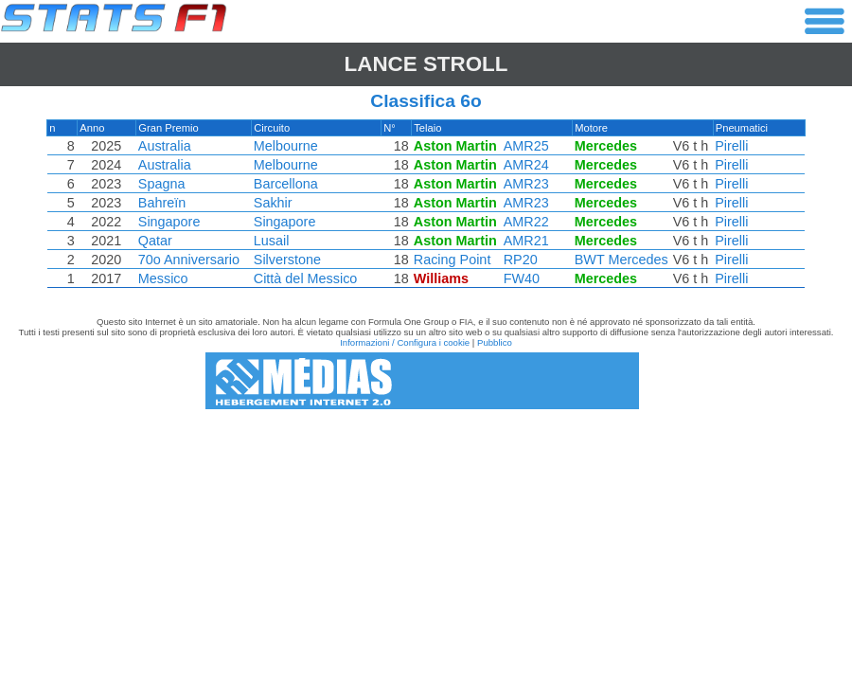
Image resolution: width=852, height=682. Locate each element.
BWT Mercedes (619, 259)
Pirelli (728, 145)
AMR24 (524, 164)
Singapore (171, 221)
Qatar (157, 240)
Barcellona (287, 183)
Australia (166, 145)
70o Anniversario (190, 259)
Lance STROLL (426, 64)
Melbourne (287, 145)
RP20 (519, 259)
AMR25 (524, 145)
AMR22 (524, 221)
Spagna (163, 183)
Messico (165, 278)
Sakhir (274, 202)
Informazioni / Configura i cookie (405, 342)
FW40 (520, 278)
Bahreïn (163, 202)
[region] (426, 208)
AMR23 (524, 183)
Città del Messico (307, 278)
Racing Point (451, 259)
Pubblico (494, 342)
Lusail (273, 240)
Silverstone (288, 259)
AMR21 (524, 240)
